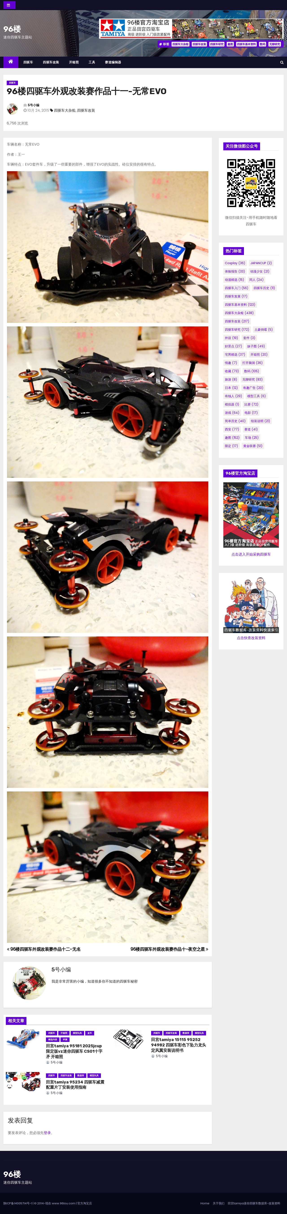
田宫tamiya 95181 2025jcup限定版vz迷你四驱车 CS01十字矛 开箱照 (74, 1051)
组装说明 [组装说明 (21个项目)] (260, 421)
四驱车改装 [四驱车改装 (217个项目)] (237, 321)
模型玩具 (77, 1033)
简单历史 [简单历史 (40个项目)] (235, 421)
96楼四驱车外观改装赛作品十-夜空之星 (169, 949)
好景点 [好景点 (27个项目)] (233, 346)
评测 (65, 1039)
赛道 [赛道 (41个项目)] (251, 429)
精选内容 (52, 1039)
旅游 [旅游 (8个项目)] (231, 379)
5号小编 (33, 105)
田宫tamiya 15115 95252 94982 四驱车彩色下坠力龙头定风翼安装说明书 (178, 1045)
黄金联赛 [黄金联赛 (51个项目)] (253, 446)
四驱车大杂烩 (180, 44)
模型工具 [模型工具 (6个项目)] (256, 396)
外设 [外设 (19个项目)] (231, 338)
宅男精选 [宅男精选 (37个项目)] (235, 354)
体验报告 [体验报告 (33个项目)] (235, 271)
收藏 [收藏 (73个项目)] (232, 371)
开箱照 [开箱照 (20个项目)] (259, 354)
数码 (262, 44)
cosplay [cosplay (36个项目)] (235, 263)
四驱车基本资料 (246, 44)
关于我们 (218, 1203)
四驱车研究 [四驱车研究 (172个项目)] (237, 329)
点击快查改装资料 (251, 637)
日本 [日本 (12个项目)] (231, 387)
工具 (92, 62)
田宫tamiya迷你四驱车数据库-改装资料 (254, 1203)
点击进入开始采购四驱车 (251, 554)
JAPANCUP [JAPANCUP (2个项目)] (261, 263)
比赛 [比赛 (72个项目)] (251, 404)
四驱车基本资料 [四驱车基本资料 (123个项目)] (240, 304)
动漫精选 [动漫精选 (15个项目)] (234, 279)
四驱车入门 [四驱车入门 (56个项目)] (236, 288)
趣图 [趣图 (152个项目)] (232, 437)
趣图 (230, 44)
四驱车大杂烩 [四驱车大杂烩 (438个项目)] (239, 313)
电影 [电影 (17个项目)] (251, 412)
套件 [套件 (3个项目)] (249, 338)
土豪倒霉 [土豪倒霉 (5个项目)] (263, 329)
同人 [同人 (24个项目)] (256, 279)
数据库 (186, 1033)
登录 (47, 1132)
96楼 (12, 29)
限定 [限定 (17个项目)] (231, 446)
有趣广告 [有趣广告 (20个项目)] (253, 387)
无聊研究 (274, 44)
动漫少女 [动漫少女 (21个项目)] (260, 271)
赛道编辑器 (113, 62)
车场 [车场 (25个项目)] (252, 437)
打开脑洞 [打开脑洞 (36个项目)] (252, 363)
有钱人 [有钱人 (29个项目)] (233, 396)
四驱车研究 (217, 44)
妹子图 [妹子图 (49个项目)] (256, 346)
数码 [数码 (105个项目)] (251, 371)
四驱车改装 (199, 44)
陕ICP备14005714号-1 (17, 1203)
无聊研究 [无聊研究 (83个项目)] (252, 379)
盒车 (89, 1033)
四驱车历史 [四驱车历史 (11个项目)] (264, 288)
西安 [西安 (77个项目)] (232, 429)
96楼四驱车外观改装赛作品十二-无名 (43, 949)
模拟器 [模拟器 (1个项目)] (232, 404)
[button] (282, 62)
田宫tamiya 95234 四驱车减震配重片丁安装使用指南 (75, 1085)
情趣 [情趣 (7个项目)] (231, 363)
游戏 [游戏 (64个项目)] (232, 412)
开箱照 (74, 62)
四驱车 (28, 62)
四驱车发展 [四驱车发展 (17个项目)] (236, 296)
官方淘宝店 (84, 1203)
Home (204, 1203)
